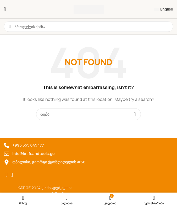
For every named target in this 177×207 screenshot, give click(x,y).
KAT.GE (24, 187)
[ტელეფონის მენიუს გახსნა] (4, 9)
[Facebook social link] (6, 174)
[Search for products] (88, 114)
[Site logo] (89, 9)
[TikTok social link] (11, 174)
